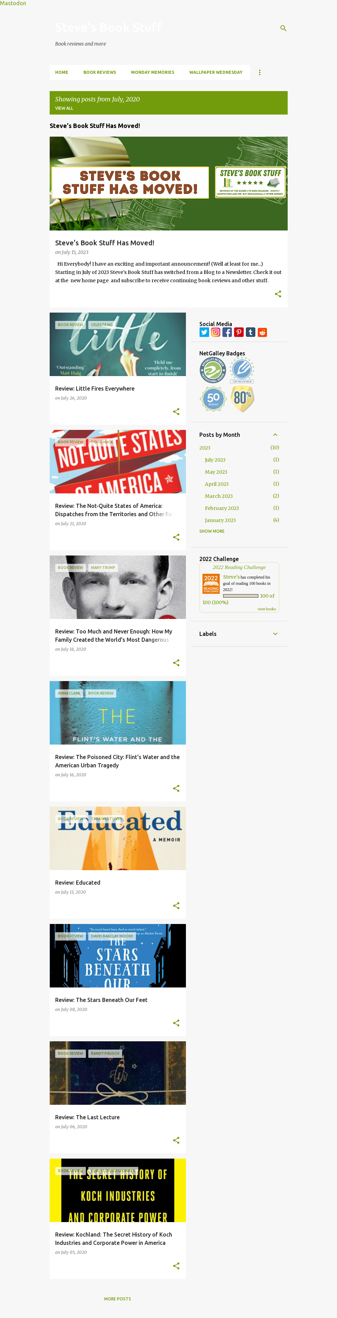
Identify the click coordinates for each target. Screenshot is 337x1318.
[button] (278, 294)
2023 (204, 448)
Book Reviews (99, 72)
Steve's (231, 577)
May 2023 (216, 472)
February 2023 (222, 508)
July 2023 (215, 460)
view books (267, 609)
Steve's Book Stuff (108, 27)
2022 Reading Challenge (239, 567)
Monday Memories (152, 72)
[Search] (283, 28)
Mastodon (13, 3)
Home (61, 72)
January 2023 (220, 520)
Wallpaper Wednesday (215, 72)
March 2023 (219, 496)
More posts (117, 1299)
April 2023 (217, 484)
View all (64, 108)
